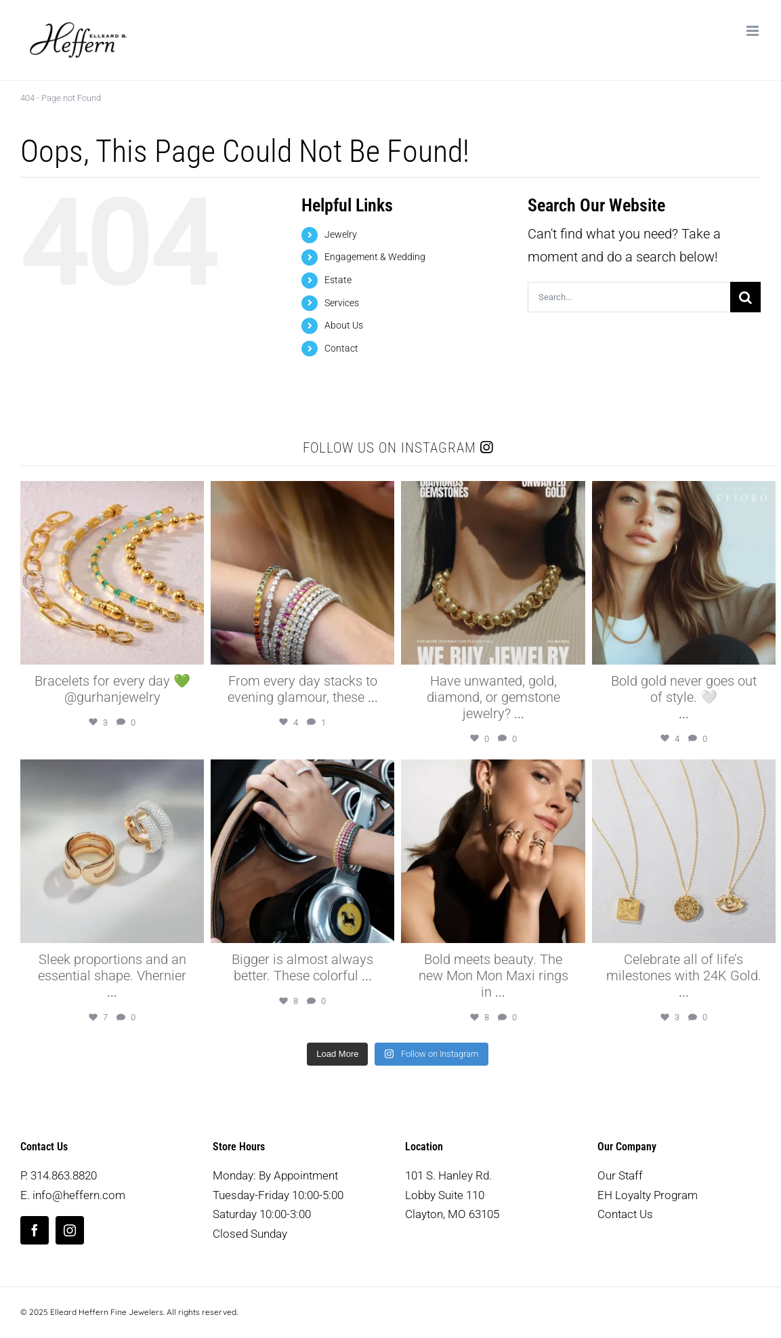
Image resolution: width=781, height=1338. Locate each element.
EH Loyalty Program (647, 1195)
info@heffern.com (79, 1195)
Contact (341, 348)
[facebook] (34, 1230)
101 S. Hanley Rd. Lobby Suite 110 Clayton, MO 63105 (452, 1195)
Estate (338, 279)
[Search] (745, 297)
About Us (343, 325)
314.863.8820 (63, 1175)
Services (341, 302)
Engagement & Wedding (374, 256)
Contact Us (625, 1214)
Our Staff (620, 1175)
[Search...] (629, 297)
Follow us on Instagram (398, 448)
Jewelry (340, 234)
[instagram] (70, 1230)
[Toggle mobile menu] (753, 31)
